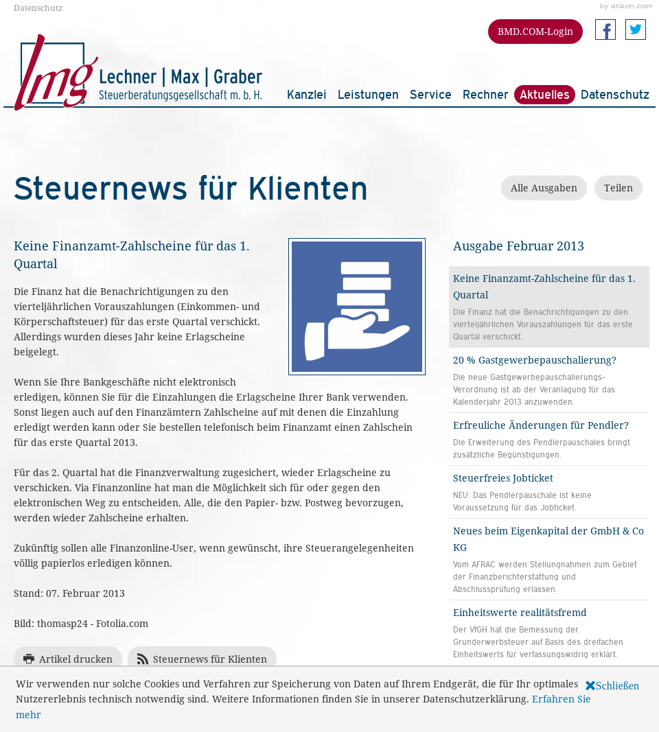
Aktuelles (545, 94)
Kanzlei (307, 94)
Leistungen (368, 94)
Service (431, 94)
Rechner (486, 94)
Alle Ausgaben (544, 187)
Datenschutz (38, 7)
